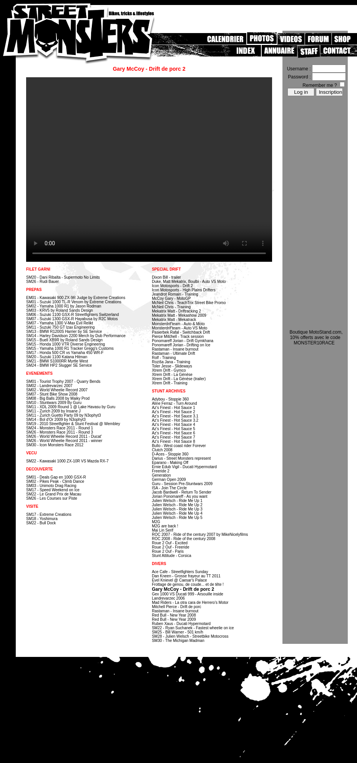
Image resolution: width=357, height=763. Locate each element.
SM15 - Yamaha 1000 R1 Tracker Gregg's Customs (70, 348)
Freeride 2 (160, 471)
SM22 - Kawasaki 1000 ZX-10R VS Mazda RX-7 (67, 461)
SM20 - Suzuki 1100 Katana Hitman (56, 357)
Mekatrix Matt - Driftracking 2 (176, 311)
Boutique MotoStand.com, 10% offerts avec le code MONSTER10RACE (315, 337)
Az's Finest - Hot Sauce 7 (173, 437)
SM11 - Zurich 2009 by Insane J (53, 411)
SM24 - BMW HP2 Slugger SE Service (59, 365)
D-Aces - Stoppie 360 (170, 454)
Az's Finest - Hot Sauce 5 (173, 429)
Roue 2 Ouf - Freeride (170, 547)
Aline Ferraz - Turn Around (174, 403)
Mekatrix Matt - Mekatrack (174, 320)
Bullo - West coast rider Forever (179, 446)
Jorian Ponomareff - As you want (179, 496)
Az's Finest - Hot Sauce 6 (173, 433)
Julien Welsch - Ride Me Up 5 (177, 517)
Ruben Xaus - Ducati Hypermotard (181, 624)
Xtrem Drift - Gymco (169, 370)
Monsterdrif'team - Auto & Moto (178, 324)
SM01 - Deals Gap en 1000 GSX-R (56, 477)
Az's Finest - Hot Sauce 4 (173, 424)
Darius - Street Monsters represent (181, 458)
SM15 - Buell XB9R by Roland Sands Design (64, 340)
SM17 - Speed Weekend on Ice (53, 490)
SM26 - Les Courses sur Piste (51, 498)
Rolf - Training (164, 358)
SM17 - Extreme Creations (48, 514)
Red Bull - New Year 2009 (174, 619)
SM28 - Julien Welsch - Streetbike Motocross (190, 636)
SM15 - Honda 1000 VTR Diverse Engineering (65, 344)
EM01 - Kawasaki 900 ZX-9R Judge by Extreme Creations (75, 298)
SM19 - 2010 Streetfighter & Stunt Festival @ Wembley (73, 424)
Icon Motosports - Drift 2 (172, 286)
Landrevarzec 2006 (168, 598)
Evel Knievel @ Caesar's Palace (179, 580)
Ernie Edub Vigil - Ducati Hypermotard (184, 467)
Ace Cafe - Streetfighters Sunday (180, 572)
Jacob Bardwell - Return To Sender (181, 492)
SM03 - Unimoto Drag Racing (51, 486)
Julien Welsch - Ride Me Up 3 (177, 509)
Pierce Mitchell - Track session (178, 336)
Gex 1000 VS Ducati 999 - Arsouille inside (187, 594)
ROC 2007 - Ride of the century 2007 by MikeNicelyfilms (200, 534)
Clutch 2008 (162, 450)
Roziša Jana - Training (171, 362)
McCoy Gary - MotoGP (171, 298)
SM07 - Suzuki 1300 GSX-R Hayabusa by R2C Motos (72, 319)
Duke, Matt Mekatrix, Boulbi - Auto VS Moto (189, 281)
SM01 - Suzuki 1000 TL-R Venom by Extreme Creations (73, 302)
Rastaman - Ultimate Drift (173, 353)
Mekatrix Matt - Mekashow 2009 (179, 315)
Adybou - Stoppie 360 (170, 399)
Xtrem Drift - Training (169, 383)
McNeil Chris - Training (171, 307)
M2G (156, 522)
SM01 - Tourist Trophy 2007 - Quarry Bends (63, 381)
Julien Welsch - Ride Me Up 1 (177, 501)
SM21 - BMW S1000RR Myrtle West (57, 361)
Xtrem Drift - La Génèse (172, 374)
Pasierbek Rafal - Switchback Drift (181, 332)
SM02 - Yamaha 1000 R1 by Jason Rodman (63, 306)
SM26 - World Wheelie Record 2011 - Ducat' (64, 436)
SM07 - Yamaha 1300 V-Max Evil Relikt (59, 323)
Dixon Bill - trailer (166, 277)
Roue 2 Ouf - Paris (168, 551)
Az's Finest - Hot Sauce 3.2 (175, 420)
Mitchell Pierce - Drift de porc (176, 607)
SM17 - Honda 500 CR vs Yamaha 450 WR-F (64, 353)
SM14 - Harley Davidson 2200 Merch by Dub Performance (75, 336)
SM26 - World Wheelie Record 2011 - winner (64, 441)
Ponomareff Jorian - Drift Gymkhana (182, 341)
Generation (161, 475)
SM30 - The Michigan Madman (178, 640)
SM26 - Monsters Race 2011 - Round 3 (59, 432)
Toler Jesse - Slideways (172, 366)
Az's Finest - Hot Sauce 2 (173, 412)
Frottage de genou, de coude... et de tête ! (188, 584)
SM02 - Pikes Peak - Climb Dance (55, 481)
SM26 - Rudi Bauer (42, 281)
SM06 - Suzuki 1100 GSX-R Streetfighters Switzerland (72, 315)
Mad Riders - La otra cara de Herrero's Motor (190, 602)
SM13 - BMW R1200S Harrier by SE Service (64, 331)
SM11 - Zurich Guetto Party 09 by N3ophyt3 (63, 415)
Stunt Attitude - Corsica (171, 556)
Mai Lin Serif (162, 530)
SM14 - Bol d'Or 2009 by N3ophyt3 (56, 419)
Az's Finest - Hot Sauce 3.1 (175, 416)
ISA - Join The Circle (169, 488)
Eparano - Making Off (170, 462)
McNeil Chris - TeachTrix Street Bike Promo (189, 303)
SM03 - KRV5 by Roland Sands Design (59, 310)
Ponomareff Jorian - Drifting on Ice (181, 345)
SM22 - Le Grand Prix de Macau (53, 494)
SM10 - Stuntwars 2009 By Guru (53, 403)
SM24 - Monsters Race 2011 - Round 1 (59, 428)
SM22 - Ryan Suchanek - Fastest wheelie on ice (193, 628)
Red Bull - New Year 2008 (174, 615)
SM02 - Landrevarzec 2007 (49, 386)
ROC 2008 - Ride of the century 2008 (183, 539)
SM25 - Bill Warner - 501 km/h (177, 632)
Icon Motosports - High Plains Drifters (184, 290)
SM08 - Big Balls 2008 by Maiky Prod (58, 398)
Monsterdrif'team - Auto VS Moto (179, 328)
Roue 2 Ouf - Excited (170, 543)
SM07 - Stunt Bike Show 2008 (51, 394)
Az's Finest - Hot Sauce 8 (173, 441)
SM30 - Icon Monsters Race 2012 (54, 445)
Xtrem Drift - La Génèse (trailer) (179, 379)
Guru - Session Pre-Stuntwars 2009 (182, 484)
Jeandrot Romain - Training (175, 294)
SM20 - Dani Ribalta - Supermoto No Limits (63, 277)
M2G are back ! (165, 526)
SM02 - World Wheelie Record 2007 (57, 390)
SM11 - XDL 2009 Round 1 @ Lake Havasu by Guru (70, 407)
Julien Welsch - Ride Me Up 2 (177, 505)
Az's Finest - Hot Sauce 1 (173, 408)
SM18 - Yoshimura (42, 519)
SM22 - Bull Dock (41, 523)
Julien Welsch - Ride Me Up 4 (177, 513)
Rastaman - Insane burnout (175, 349)
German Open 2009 (169, 479)
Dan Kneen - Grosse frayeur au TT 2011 (186, 576)
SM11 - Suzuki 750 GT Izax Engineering (60, 327)
